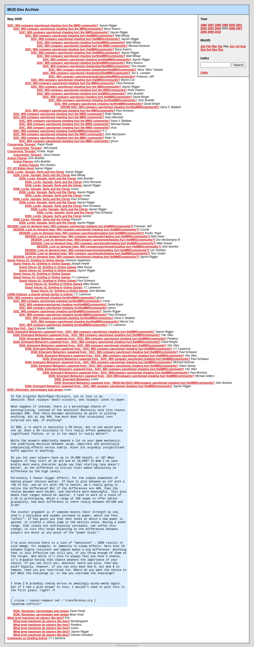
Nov (214, 49)
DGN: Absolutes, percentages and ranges (35, 389)
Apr (220, 46)
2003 (211, 28)
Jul (237, 46)
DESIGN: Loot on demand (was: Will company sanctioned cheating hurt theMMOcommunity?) (70, 226)
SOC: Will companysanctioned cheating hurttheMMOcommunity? (63, 304)
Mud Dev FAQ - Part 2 (21, 328)
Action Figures (17, 158)
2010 (218, 32)
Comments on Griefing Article (27, 638)
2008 (203, 32)
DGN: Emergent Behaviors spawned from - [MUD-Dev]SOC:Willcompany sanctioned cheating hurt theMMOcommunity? (134, 383)
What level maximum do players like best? (35, 618)
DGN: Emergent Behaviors (72, 379)
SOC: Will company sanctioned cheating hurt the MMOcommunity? (58, 29)
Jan (202, 46)
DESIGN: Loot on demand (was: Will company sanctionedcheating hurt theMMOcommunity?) (81, 233)
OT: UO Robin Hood (20, 168)
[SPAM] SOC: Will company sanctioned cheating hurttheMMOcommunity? (109, 107)
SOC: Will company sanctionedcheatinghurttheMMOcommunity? (92, 76)
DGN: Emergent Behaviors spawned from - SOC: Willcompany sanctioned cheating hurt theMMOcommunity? (116, 372)
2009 (211, 32)
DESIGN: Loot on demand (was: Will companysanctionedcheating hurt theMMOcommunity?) (99, 246)
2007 (239, 28)
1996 (203, 25)
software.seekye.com (127, 645)
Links (204, 72)
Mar (214, 46)
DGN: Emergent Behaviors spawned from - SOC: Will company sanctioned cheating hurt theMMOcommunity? (81, 331)
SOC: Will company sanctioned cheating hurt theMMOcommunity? (69, 35)
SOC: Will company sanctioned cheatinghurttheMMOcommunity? (86, 66)
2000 (232, 25)
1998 (218, 25)
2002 (203, 28)
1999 (225, 25)
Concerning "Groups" (22, 144)
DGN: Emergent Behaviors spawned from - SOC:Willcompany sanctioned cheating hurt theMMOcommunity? (121, 376)
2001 (239, 25)
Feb (208, 46)
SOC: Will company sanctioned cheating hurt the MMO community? (52, 25)
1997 (211, 25)
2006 (232, 28)
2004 (218, 28)
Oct (208, 49)
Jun (231, 46)
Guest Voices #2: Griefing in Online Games (36, 260)
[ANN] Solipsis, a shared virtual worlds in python (40, 294)
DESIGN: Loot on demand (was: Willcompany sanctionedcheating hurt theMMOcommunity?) (93, 239)
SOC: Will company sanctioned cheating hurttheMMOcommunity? (81, 42)
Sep (203, 49)
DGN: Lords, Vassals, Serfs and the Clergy (35, 172)
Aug (243, 46)
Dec (220, 49)
